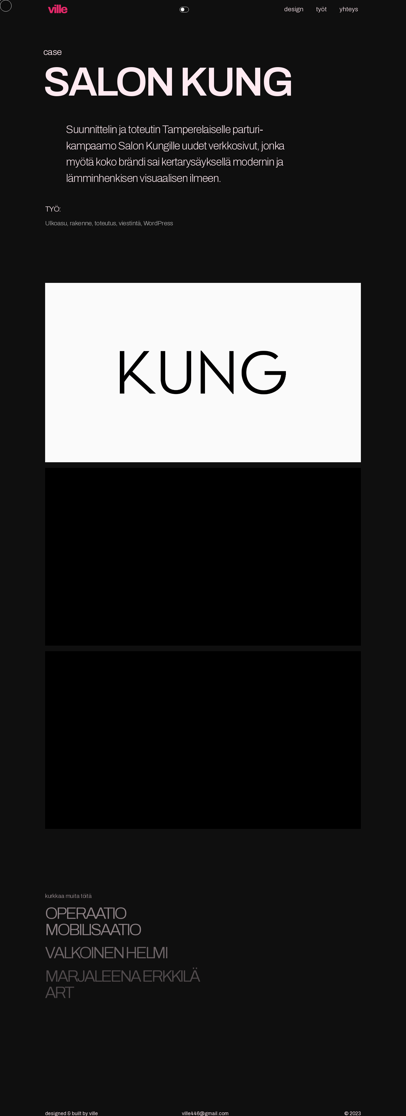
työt (321, 9)
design (293, 9)
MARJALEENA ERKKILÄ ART (122, 987)
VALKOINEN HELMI (106, 956)
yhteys (348, 9)
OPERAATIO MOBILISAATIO (92, 924)
